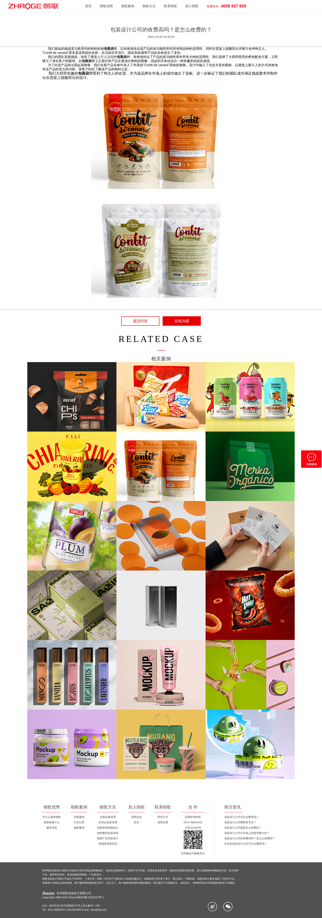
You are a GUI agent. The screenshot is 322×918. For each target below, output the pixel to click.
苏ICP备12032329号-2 (91, 897)
